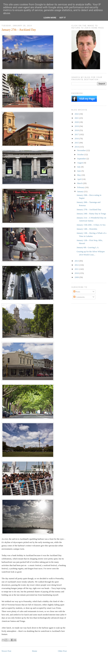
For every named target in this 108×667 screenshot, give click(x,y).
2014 (77, 147)
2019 (77, 126)
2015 (77, 142)
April (79, 179)
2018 (77, 130)
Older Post (62, 651)
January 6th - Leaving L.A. (88, 247)
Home (34, 651)
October (80, 154)
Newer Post (6, 651)
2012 (77, 265)
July (79, 167)
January (80, 191)
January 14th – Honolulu (87, 229)
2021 (77, 118)
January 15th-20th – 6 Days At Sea (91, 225)
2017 (77, 134)
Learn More (50, 17)
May (79, 175)
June (79, 171)
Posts (76, 291)
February (81, 187)
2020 (77, 122)
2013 (77, 261)
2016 (77, 138)
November (81, 150)
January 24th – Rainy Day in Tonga (91, 213)
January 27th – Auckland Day (89, 209)
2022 (77, 114)
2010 (77, 273)
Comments (79, 297)
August (80, 162)
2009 (77, 277)
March (80, 183)
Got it (62, 17)
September (82, 158)
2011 (77, 269)
